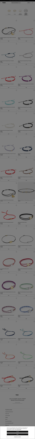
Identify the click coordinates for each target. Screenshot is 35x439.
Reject (17, 434)
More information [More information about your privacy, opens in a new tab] (19, 429)
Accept (17, 431)
